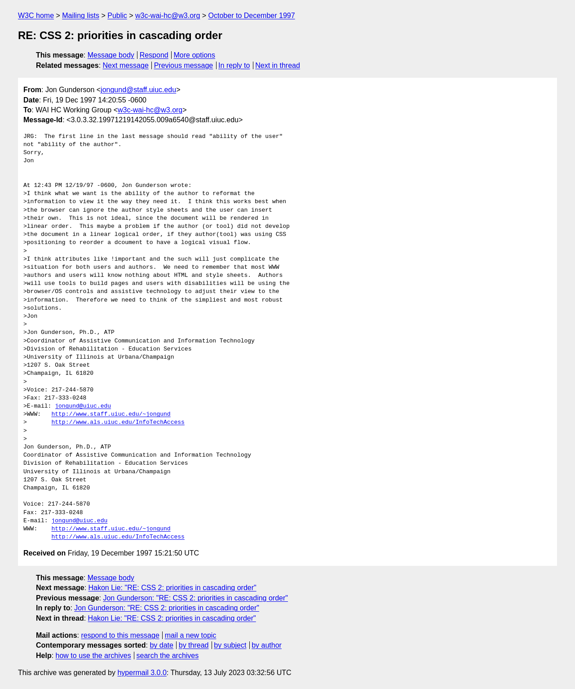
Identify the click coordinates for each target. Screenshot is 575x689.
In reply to (234, 65)
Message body (111, 55)
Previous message (183, 65)
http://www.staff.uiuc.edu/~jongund (110, 414)
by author (267, 645)
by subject (230, 645)
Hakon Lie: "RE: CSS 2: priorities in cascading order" (172, 587)
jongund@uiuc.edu (83, 406)
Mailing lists (80, 15)
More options (195, 55)
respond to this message (120, 635)
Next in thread (277, 65)
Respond (154, 55)
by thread (194, 645)
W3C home (36, 15)
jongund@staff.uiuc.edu (138, 89)
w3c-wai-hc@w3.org (167, 15)
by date (161, 645)
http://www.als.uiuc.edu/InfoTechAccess (117, 422)
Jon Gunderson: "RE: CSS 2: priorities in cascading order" (195, 598)
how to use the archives (93, 655)
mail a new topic (191, 635)
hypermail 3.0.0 (141, 672)
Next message (126, 65)
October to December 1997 (251, 15)
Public (117, 15)
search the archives (168, 655)
